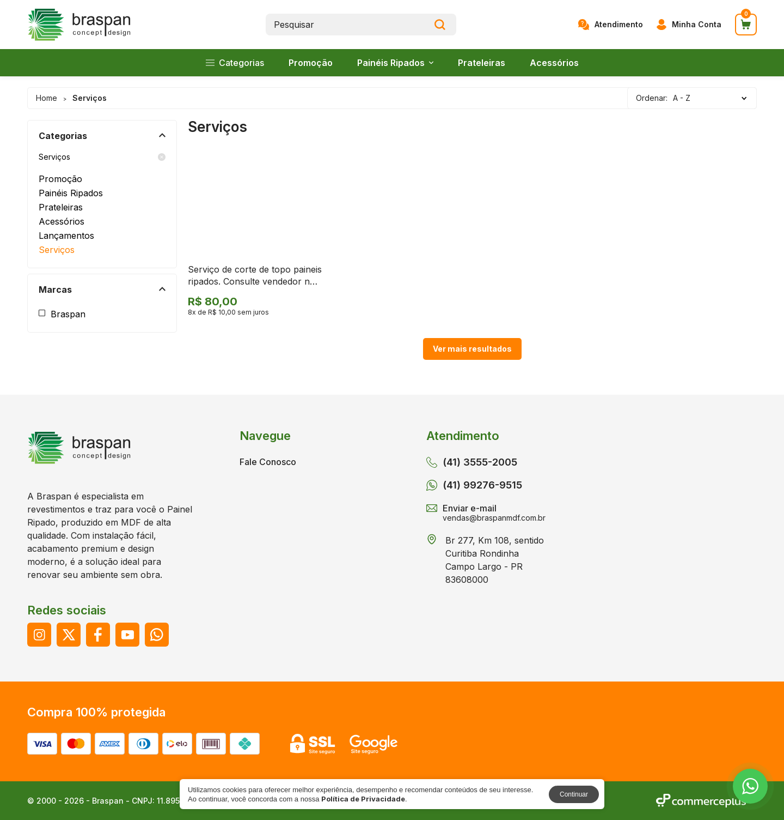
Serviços (102, 157)
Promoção (311, 62)
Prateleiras (481, 62)
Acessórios (554, 62)
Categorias (235, 62)
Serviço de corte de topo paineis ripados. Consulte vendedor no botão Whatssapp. (255, 281)
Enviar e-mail (486, 512)
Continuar (574, 794)
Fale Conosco (268, 461)
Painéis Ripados (395, 62)
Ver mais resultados (472, 348)
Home (46, 97)
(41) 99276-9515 (474, 485)
